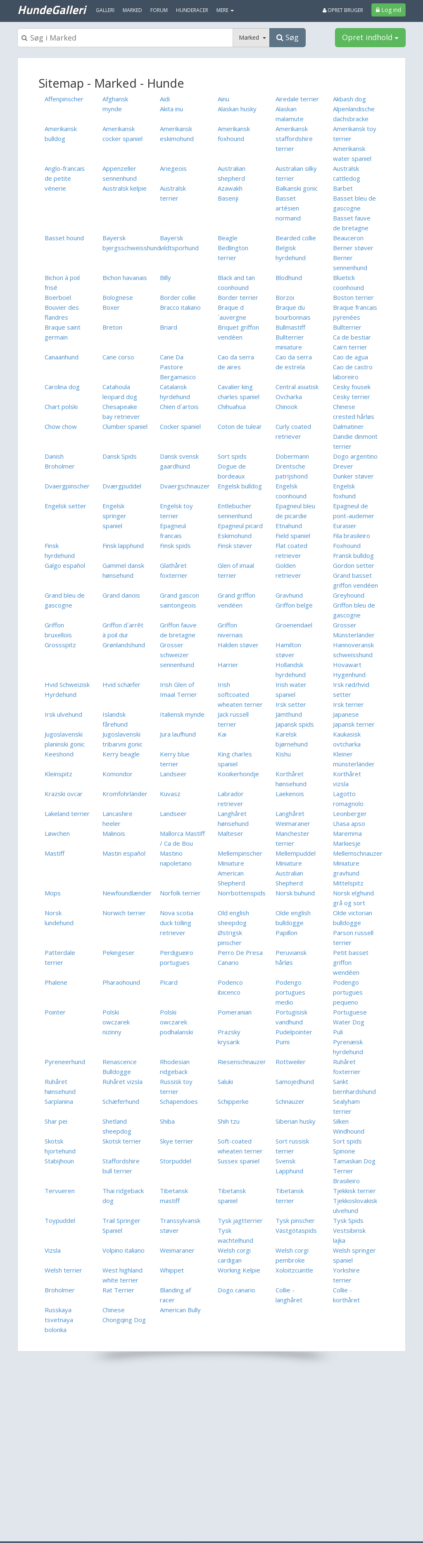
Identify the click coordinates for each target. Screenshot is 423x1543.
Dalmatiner (348, 426)
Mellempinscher (240, 853)
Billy (165, 277)
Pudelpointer (294, 1032)
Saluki (225, 1081)
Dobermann (292, 456)
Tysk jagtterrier (240, 1220)
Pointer (55, 1012)
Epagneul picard (240, 526)
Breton (112, 327)
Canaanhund (61, 357)
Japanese (346, 714)
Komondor (117, 774)
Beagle (228, 238)
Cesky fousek (352, 387)
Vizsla (53, 1250)
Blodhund (289, 277)
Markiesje (347, 843)
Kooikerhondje (238, 774)
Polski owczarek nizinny (116, 1022)
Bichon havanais (124, 277)
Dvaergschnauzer (185, 486)
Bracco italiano (180, 307)
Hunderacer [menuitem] (192, 10)
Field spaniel (293, 535)
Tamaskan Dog (354, 1161)
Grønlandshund (123, 645)
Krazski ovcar (64, 793)
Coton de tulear (240, 426)
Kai (222, 734)
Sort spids (232, 456)
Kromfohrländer (124, 793)
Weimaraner (177, 1250)
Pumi (283, 1042)
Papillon (286, 932)
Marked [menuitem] (132, 10)
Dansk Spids (119, 456)
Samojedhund (295, 1081)
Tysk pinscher (295, 1220)
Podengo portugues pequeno (348, 992)
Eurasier (344, 526)
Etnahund (289, 526)
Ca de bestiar (352, 337)
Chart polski (61, 406)
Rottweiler (291, 1061)
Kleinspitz (58, 774)
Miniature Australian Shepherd (289, 873)
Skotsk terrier (121, 1141)
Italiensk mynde (182, 714)
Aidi (165, 99)
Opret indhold (370, 37)
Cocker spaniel (180, 426)
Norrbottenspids (242, 893)
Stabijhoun (59, 1161)
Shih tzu (229, 1121)
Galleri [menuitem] (105, 10)
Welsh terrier (63, 1270)
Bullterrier (347, 327)
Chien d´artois (179, 406)
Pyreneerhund (65, 1061)
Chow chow (61, 426)
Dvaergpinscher (67, 486)
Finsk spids (175, 545)
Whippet (172, 1270)
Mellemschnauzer (358, 853)
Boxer (111, 307)
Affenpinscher (64, 99)
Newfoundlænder (127, 893)
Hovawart (347, 664)
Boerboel (58, 297)
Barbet (343, 188)
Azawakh (230, 188)
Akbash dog (349, 99)
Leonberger (350, 813)
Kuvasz (170, 793)
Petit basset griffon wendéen (350, 962)
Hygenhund (349, 674)
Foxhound (347, 545)
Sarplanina (59, 1101)
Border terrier (238, 297)
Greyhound (348, 595)
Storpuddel (175, 1161)
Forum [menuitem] (159, 10)
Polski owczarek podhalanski (176, 1022)
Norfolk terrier (180, 893)
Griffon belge (294, 605)
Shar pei (56, 1121)
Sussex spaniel (238, 1161)
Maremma (347, 833)
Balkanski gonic (297, 188)
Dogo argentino (355, 456)
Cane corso (118, 357)
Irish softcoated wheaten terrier (240, 694)
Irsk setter (291, 704)
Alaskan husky (237, 109)
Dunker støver (353, 476)
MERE (225, 10)
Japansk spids (295, 724)
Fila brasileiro (351, 535)
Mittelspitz (348, 883)
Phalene (56, 982)
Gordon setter (353, 565)
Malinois (113, 833)
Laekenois (290, 793)
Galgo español (65, 565)
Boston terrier (353, 297)
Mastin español (123, 853)
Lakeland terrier (67, 813)
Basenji (228, 198)
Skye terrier (176, 1141)
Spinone (344, 1151)
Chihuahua (232, 406)
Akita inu (171, 109)
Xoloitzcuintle (294, 1270)
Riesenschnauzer (242, 1061)
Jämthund (289, 714)
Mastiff (54, 853)
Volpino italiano (123, 1250)
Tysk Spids (348, 1220)
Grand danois (121, 595)
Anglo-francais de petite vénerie (65, 178)
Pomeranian (235, 1012)
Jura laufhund (178, 734)
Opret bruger (343, 10)
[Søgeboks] (125, 37)
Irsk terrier (348, 704)
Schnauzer (290, 1101)
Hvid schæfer (121, 684)
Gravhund (289, 595)
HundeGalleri (51, 9)
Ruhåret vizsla (122, 1081)
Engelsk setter (65, 506)
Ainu (223, 99)
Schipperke (233, 1101)
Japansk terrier (354, 724)
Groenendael (294, 625)
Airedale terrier (297, 99)
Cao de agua (350, 357)
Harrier (228, 664)
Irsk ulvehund (63, 714)
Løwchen (57, 833)
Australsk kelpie (124, 188)
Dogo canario (236, 1290)
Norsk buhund (295, 893)
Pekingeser (118, 952)
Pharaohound (121, 982)
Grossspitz (60, 645)
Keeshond (59, 754)
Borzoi (285, 297)
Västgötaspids (296, 1230)
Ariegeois (173, 168)
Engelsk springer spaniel (114, 516)
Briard (168, 327)
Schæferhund (120, 1101)
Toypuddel (60, 1220)
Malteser (230, 833)
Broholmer (60, 1290)
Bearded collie (296, 238)
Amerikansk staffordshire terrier (294, 138)
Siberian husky (296, 1121)
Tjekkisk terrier (354, 1191)
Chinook (286, 406)
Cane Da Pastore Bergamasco (178, 367)
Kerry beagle (121, 754)
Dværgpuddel (121, 486)
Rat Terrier (118, 1290)
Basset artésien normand (288, 208)
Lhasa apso (349, 823)
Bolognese (117, 297)
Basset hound (64, 238)
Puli (338, 1032)
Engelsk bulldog (240, 486)
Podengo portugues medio (290, 992)
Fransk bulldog (353, 555)
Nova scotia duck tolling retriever (176, 923)
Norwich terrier (124, 913)
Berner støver (353, 248)
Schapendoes (179, 1101)
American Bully (180, 1310)
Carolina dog (62, 387)
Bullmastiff (290, 327)
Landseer (173, 774)
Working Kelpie (239, 1270)
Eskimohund (235, 535)
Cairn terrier (350, 347)
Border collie (178, 297)
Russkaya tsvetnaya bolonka (59, 1320)
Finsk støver (235, 545)
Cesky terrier (351, 396)
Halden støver (238, 645)
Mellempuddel (296, 853)
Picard (169, 982)
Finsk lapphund (123, 545)
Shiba (167, 1121)
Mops (53, 893)
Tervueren (60, 1191)
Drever (343, 466)
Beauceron (348, 238)
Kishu (283, 754)
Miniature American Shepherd (231, 873)
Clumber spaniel (124, 426)
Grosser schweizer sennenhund (177, 655)
